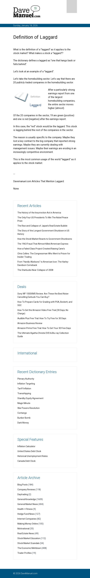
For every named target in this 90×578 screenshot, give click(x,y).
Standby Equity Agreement (30, 398)
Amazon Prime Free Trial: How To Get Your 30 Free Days (44, 328)
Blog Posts (22, 484)
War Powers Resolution (28, 408)
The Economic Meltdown (29, 548)
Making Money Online (27, 523)
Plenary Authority (25, 379)
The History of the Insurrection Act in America (39, 212)
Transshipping (24, 393)
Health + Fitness (25, 509)
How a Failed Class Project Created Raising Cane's (41, 248)
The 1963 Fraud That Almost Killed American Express (42, 244)
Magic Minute (23, 403)
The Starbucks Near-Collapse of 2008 (35, 270)
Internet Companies (26, 519)
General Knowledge (26, 499)
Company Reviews (26, 489)
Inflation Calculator (26, 446)
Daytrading (22, 494)
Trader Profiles (24, 553)
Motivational (23, 528)
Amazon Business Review (29, 323)
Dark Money (23, 422)
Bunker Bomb (24, 418)
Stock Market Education (28, 538)
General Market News (27, 504)
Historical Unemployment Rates (32, 456)
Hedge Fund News (26, 514)
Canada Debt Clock (26, 461)
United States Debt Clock (29, 451)
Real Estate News (25, 533)
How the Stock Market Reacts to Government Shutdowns (44, 239)
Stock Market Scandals (28, 543)
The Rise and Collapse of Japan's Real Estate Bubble (42, 226)
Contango (22, 413)
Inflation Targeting (26, 383)
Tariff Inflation (24, 388)
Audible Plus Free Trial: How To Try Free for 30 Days (41, 318)
